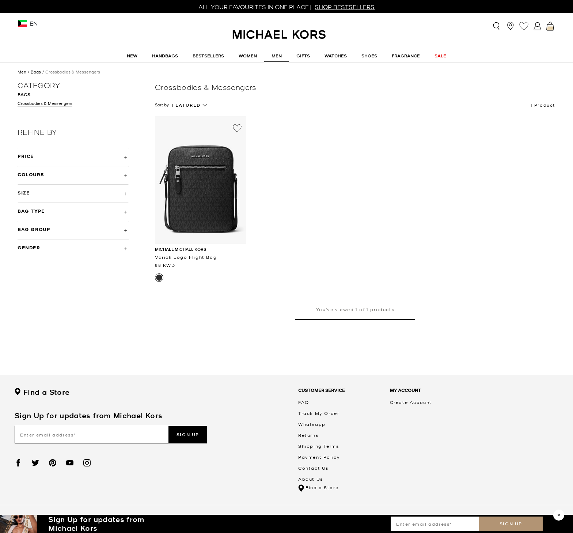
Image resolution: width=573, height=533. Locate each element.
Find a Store (42, 392)
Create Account (411, 402)
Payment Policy (319, 457)
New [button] (132, 56)
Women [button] (248, 56)
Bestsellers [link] (208, 56)
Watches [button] (336, 56)
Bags (36, 71)
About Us (310, 479)
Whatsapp (312, 424)
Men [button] (277, 56)
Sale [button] (440, 56)
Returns (308, 435)
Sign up (511, 524)
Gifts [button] (303, 56)
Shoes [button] (369, 56)
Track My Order (318, 413)
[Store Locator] (510, 26)
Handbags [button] (165, 56)
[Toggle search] (497, 25)
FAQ (303, 402)
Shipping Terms (318, 446)
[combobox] (189, 105)
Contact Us (313, 468)
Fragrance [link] (406, 56)
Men (22, 71)
